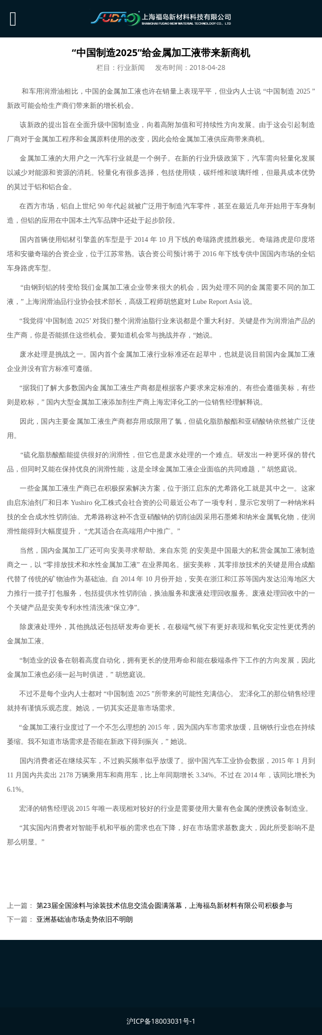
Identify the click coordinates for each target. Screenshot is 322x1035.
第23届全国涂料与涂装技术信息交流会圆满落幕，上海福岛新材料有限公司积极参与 (164, 905)
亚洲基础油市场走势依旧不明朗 (84, 919)
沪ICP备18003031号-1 (161, 1021)
